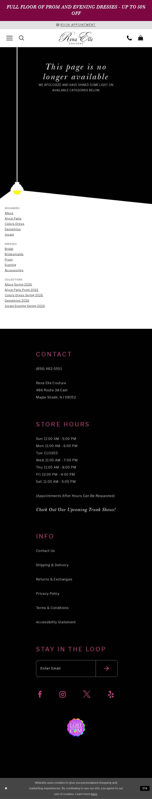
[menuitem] (9, 38)
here (94, 794)
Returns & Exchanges (54, 579)
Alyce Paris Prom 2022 (21, 290)
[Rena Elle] (76, 38)
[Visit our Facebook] (40, 695)
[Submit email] (107, 668)
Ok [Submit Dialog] (145, 788)
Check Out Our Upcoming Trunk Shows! (76, 509)
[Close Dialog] (6, 788)
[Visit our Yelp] (111, 695)
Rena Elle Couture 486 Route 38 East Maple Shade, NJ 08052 (56, 390)
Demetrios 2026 (17, 300)
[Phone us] (129, 38)
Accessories (14, 270)
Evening (10, 265)
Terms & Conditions (52, 608)
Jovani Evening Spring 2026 (25, 306)
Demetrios (13, 229)
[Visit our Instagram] (62, 695)
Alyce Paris (13, 218)
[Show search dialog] (21, 38)
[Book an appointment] (75, 25)
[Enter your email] (77, 668)
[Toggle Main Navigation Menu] (9, 38)
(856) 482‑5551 (49, 369)
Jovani (9, 234)
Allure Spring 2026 (18, 284)
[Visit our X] (86, 694)
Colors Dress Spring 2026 (24, 295)
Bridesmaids (14, 254)
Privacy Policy (48, 594)
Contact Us (45, 551)
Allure (9, 213)
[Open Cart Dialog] (140, 38)
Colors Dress (14, 223)
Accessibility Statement (56, 622)
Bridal (9, 248)
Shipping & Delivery (52, 565)
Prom (9, 259)
